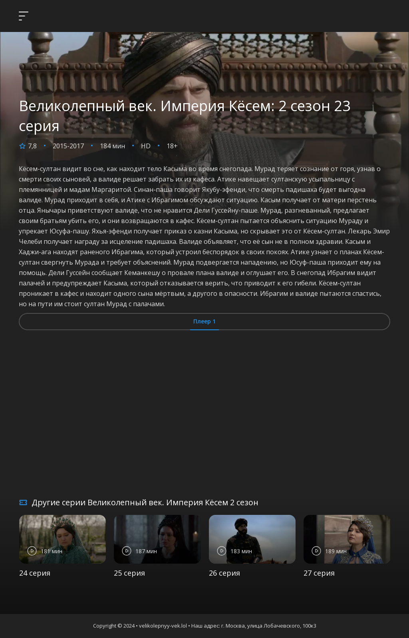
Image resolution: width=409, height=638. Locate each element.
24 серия (34, 573)
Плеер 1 (204, 321)
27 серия (319, 573)
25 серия (129, 573)
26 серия (224, 573)
